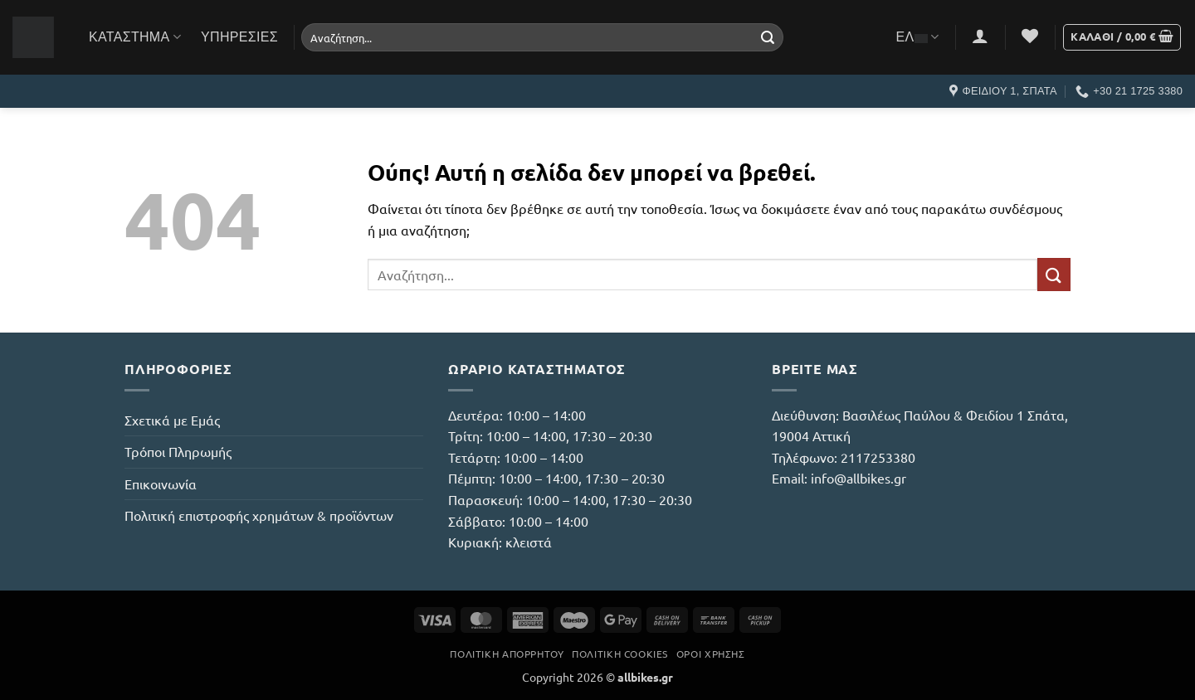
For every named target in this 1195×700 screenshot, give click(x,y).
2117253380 (878, 457)
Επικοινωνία (160, 483)
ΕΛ (917, 37)
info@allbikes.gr (858, 477)
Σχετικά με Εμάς (172, 419)
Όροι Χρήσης (710, 653)
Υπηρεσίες (239, 37)
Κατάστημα (135, 37)
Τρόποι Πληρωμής (178, 451)
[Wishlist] (1030, 36)
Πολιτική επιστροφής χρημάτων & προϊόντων (258, 515)
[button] (980, 36)
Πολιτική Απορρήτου (506, 653)
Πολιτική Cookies (620, 653)
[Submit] (768, 37)
